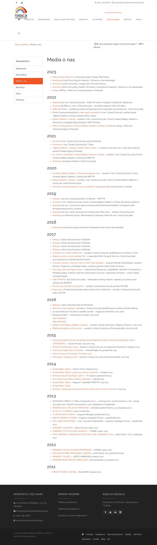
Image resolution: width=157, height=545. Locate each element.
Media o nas (21, 81)
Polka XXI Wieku (60, 109)
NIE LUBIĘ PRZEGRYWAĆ (64, 421)
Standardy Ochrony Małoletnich (72, 515)
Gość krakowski (59, 318)
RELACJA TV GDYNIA (62, 411)
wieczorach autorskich (90, 112)
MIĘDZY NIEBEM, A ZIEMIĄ (64, 418)
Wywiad (56, 106)
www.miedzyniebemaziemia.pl (29, 520)
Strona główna (21, 44)
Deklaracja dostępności (68, 509)
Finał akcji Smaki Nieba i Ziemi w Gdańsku (71, 379)
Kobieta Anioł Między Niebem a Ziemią (70, 325)
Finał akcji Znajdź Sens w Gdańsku (68, 350)
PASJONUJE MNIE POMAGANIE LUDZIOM (72, 453)
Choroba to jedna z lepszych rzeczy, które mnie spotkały (78, 263)
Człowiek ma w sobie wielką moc (67, 253)
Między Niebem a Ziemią (64, 119)
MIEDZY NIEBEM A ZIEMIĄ (64, 472)
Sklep (139, 19)
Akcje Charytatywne (64, 19)
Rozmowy (20, 87)
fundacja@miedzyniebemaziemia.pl (128, 3)
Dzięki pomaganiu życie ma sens (67, 328)
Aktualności (113, 19)
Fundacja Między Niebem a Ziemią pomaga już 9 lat (76, 173)
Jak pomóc (97, 19)
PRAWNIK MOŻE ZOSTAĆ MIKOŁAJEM (70, 460)
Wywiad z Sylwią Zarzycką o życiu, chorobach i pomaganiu (79, 187)
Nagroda (57, 102)
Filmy (18, 93)
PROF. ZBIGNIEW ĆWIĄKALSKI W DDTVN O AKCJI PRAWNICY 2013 (83, 434)
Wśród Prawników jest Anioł (65, 347)
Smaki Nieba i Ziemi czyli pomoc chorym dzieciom (75, 372)
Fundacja (29, 19)
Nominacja (57, 80)
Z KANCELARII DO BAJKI (64, 414)
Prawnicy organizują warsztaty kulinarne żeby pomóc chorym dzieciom (85, 389)
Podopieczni (44, 19)
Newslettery (21, 75)
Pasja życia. (58, 289)
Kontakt (128, 19)
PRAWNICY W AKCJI (62, 456)
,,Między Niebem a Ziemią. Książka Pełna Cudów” (75, 148)
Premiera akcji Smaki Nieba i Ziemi (68, 376)
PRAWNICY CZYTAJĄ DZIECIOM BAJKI (70, 431)
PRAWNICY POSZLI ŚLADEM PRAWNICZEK (72, 450)
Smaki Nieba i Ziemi (62, 369)
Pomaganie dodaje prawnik (65, 357)
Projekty (83, 19)
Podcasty (20, 100)
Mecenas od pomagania (63, 308)
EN (19, 33)
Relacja (56, 90)
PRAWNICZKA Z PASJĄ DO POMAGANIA (71, 408)
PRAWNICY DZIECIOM (62, 428)
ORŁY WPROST (59, 279)
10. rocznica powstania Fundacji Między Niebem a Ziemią (78, 154)
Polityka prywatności (67, 502)
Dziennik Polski (59, 321)
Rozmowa (57, 84)
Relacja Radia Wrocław (63, 77)
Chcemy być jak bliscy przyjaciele (68, 286)
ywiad (57, 202)
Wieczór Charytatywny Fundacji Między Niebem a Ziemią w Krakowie (84, 126)
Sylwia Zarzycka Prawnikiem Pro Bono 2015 (72, 354)
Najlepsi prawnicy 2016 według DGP (69, 256)
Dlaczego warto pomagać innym (67, 269)
